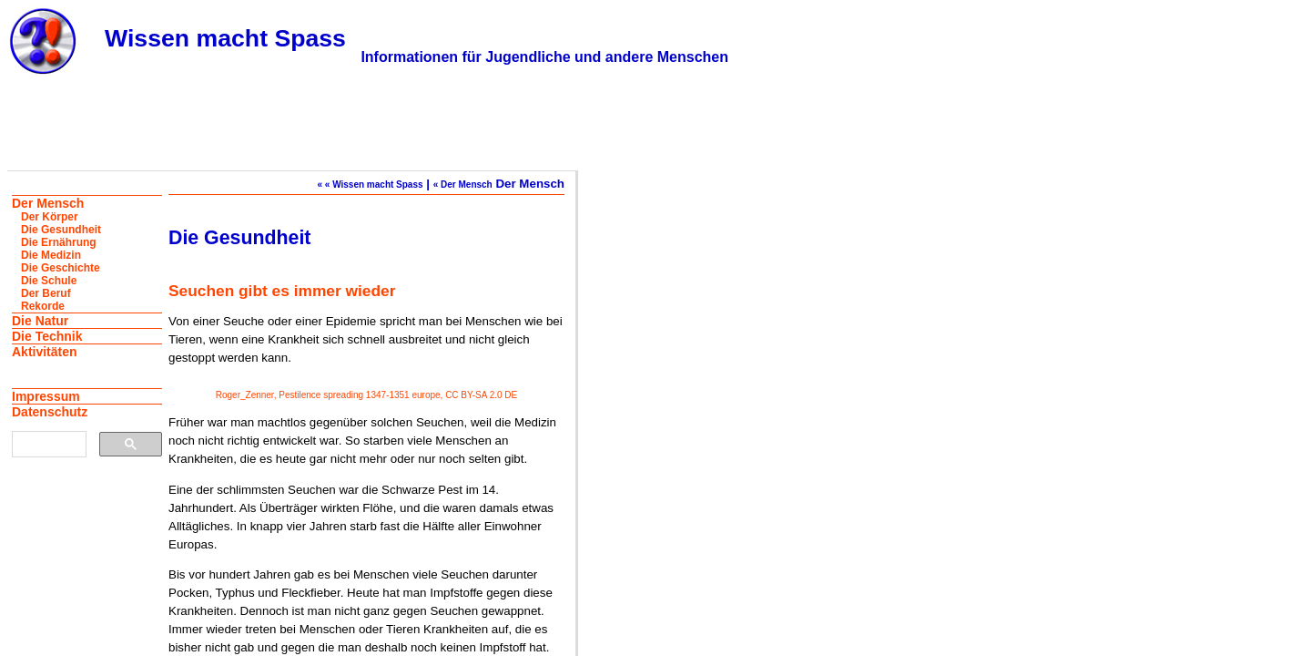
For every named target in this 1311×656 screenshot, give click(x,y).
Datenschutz (49, 412)
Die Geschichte (60, 267)
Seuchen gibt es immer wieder (281, 291)
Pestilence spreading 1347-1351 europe (359, 395)
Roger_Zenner (245, 395)
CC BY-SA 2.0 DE (481, 395)
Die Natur (40, 320)
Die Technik (47, 336)
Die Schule (48, 280)
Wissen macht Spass (225, 38)
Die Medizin (51, 255)
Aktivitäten (44, 351)
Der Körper (49, 216)
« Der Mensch (463, 184)
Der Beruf (46, 293)
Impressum (46, 396)
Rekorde (43, 306)
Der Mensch (48, 203)
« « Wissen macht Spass (369, 184)
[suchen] (47, 444)
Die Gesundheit (61, 229)
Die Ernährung (59, 242)
